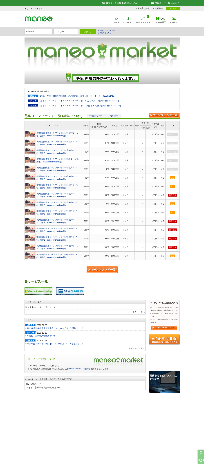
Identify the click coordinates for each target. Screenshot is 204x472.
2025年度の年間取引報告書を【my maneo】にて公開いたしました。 (58, 328)
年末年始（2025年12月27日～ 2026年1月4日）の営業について (55, 344)
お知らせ (174, 22)
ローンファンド (143, 22)
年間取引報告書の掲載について (41, 336)
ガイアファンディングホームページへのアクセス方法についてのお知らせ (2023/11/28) (79, 101)
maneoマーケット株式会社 (80, 369)
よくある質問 (160, 22)
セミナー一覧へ (137, 312)
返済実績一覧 (144, 8)
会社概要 (159, 8)
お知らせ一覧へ (137, 348)
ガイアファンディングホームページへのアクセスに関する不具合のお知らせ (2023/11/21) (80, 105)
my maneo (127, 22)
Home (116, 22)
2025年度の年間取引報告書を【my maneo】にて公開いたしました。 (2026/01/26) (77, 96)
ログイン (172, 8)
